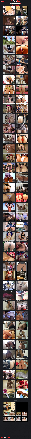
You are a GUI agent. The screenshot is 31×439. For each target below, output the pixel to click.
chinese (8, 290)
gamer (20, 192)
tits (10, 15)
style (22, 162)
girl (9, 54)
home (8, 133)
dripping (24, 251)
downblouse (21, 339)
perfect (20, 162)
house (9, 64)
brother (7, 339)
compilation (10, 162)
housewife (11, 113)
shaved (6, 192)
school (8, 162)
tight (10, 231)
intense (21, 172)
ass (8, 15)
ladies (21, 113)
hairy (19, 251)
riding (6, 231)
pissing (7, 290)
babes (19, 300)
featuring (12, 162)
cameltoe (23, 54)
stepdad (22, 251)
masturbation (6, 241)
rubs (7, 300)
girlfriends (18, 192)
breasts (20, 349)
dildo (5, 231)
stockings (6, 162)
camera (21, 231)
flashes (24, 221)
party (5, 64)
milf (18, 133)
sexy (19, 54)
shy (21, 123)
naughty (22, 221)
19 (22, 231)
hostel (18, 280)
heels (21, 74)
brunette (7, 15)
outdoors (8, 172)
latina (17, 54)
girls (6, 64)
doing (20, 251)
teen (5, 15)
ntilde (19, 182)
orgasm (18, 172)
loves (21, 290)
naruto (9, 339)
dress (8, 231)
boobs (6, 182)
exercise (21, 359)
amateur (8, 221)
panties (6, 74)
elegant (11, 133)
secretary (20, 133)
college (10, 241)
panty (21, 349)
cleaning (9, 113)
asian (6, 300)
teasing (18, 123)
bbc (20, 290)
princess (23, 290)
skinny (9, 15)
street (5, 251)
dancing (8, 64)
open (8, 54)
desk (8, 123)
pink (11, 398)
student (12, 241)
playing (20, 113)
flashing (9, 74)
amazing (21, 54)
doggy (21, 162)
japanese (7, 54)
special (9, 133)
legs (5, 54)
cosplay (19, 290)
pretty (10, 398)
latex (9, 231)
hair (13, 241)
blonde (18, 231)
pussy (19, 74)
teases (13, 221)
